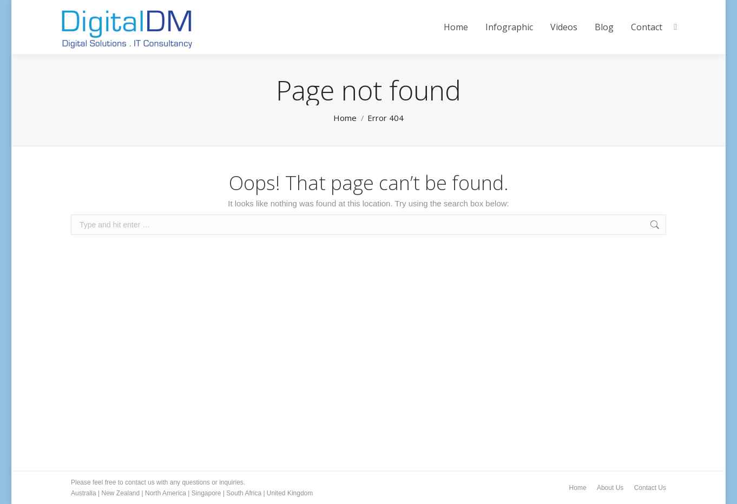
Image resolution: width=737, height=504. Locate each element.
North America (165, 493)
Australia (83, 493)
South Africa (243, 493)
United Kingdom (290, 493)
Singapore (206, 493)
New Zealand (120, 493)
